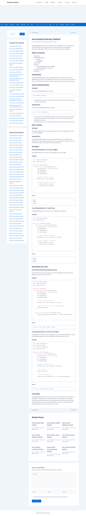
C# (41, 24)
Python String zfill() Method (15, 164)
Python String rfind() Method (15, 228)
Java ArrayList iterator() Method (16, 87)
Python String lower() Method (15, 147)
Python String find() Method (15, 154)
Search (22, 34)
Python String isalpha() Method (16, 218)
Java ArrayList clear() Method (15, 56)
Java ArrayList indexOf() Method (16, 82)
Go (44, 24)
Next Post (74, 32)
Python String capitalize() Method (16, 176)
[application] (42, 2)
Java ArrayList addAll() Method (16, 48)
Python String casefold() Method (16, 174)
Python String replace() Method (16, 145)
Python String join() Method (15, 140)
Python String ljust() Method (15, 223)
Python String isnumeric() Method (16, 190)
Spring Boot (12, 24)
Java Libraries (39, 2)
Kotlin (32, 24)
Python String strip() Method (15, 142)
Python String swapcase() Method (16, 240)
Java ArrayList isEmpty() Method (16, 85)
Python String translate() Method (16, 171)
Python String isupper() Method (16, 188)
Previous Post (34, 32)
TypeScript (62, 24)
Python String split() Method (15, 138)
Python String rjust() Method (15, 233)
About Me (75, 2)
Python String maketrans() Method (16, 207)
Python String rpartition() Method (16, 235)
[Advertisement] (43, 13)
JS (53, 24)
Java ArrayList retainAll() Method (16, 113)
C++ (38, 24)
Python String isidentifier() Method (16, 221)
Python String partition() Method (16, 226)
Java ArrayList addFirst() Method (16, 51)
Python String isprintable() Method (16, 197)
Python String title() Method (15, 179)
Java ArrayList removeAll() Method (16, 96)
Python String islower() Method (16, 185)
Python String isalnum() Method (16, 216)
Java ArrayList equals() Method (16, 67)
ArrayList (41, 427)
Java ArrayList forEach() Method (16, 69)
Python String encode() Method (16, 205)
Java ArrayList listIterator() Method (16, 94)
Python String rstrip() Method (15, 238)
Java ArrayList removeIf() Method (16, 102)
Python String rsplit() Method (15, 157)
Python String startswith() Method (16, 167)
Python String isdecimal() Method (16, 193)
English (46, 2)
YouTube (60, 2)
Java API (6, 24)
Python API (23, 24)
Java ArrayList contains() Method (16, 60)
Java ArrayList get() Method (15, 72)
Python (17, 24)
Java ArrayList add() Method (15, 46)
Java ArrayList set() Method (15, 115)
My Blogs (53, 2)
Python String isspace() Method (16, 200)
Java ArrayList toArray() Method (16, 123)
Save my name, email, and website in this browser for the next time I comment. (51, 496)
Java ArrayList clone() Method (15, 58)
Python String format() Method (16, 135)
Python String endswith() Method (16, 169)
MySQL (72, 24)
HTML (50, 24)
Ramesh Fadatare (13, 2)
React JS (67, 24)
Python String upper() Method (15, 150)
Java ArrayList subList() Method (16, 120)
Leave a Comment (36, 41)
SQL (28, 24)
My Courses (67, 2)
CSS (57, 24)
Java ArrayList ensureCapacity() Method (52, 449)
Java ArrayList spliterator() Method (16, 118)
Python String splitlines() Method (16, 159)
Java (2, 24)
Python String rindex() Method (16, 230)
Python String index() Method (15, 214)
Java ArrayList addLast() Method (16, 53)
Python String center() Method (16, 162)
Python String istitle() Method (15, 202)
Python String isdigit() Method (15, 195)
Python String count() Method (15, 152)
